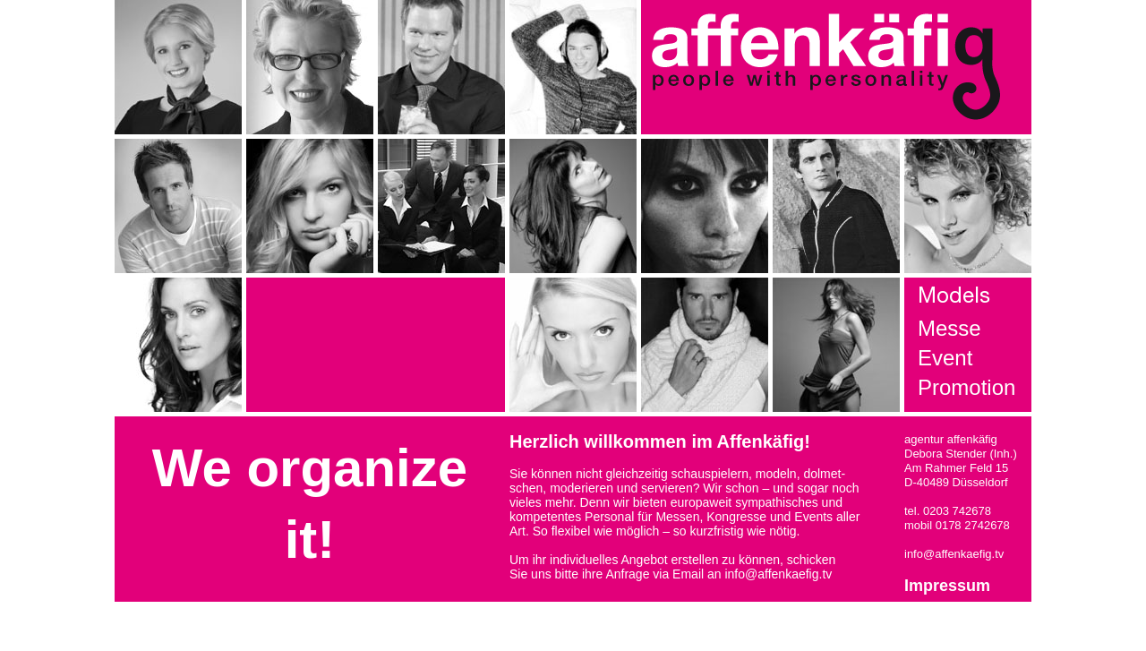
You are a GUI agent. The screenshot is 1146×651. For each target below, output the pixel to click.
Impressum (947, 586)
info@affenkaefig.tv (778, 574)
